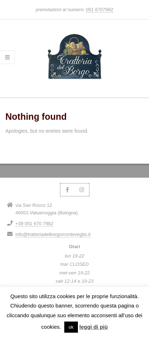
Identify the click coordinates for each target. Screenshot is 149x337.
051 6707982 (99, 9)
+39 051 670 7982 (34, 223)
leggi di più (93, 327)
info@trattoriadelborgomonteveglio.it (52, 234)
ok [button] (71, 327)
